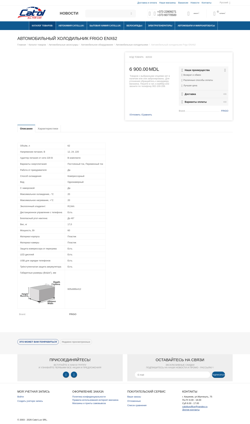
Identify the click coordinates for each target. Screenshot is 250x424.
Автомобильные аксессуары (63, 44)
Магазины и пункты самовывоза (89, 403)
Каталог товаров (37, 44)
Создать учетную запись (30, 401)
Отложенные (134, 401)
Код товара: (136, 57)
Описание (28, 128)
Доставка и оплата (147, 2)
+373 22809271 (166, 12)
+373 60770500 (166, 15)
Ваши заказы (134, 396)
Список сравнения (137, 405)
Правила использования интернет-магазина (95, 400)
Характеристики (53, 128)
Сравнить (146, 114)
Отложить (134, 114)
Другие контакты (191, 409)
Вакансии (183, 2)
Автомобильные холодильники (132, 44)
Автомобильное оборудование (97, 44)
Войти (20, 396)
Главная (21, 44)
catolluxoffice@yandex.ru (194, 406)
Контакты (206, 2)
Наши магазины (167, 2)
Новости (194, 2)
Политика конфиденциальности (89, 396)
